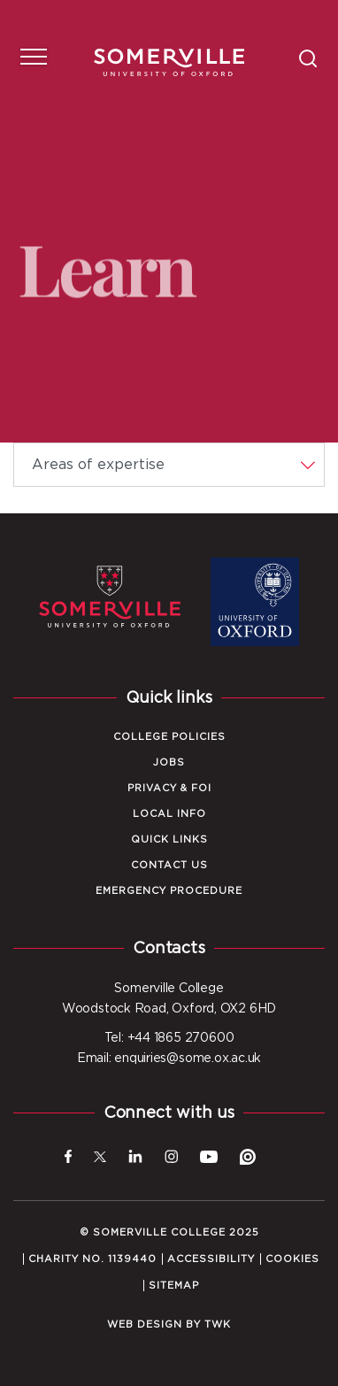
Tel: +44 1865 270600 (169, 1038)
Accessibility (211, 1259)
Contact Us (169, 865)
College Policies (169, 737)
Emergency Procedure (169, 891)
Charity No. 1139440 (92, 1259)
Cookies (292, 1259)
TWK (217, 1324)
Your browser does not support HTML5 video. (169, 221)
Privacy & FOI (169, 788)
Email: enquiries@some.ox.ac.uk (169, 1058)
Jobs (169, 762)
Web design (144, 1324)
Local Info (169, 814)
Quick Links (169, 839)
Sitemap (174, 1285)
